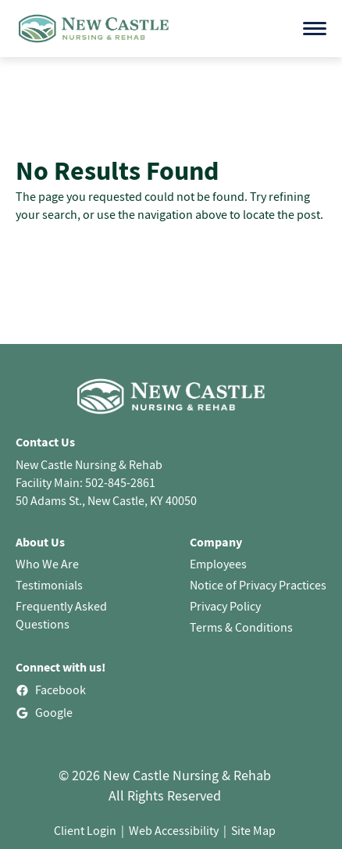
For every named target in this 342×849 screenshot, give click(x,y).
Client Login (85, 830)
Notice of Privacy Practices (258, 585)
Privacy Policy (225, 606)
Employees (218, 563)
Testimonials (49, 585)
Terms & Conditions (241, 627)
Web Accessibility (174, 830)
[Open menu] (314, 28)
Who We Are (47, 563)
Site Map (253, 830)
